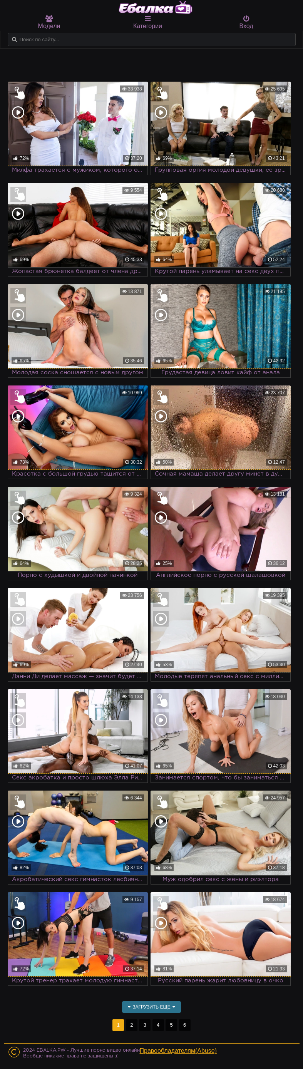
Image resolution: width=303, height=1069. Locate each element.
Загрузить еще (151, 1007)
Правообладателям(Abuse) (178, 1050)
